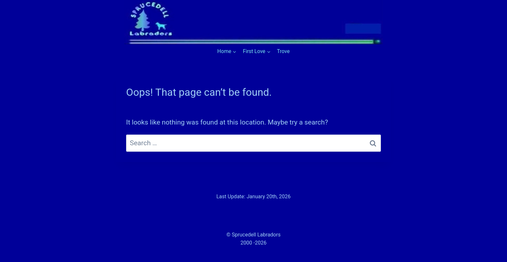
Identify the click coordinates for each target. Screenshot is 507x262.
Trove (283, 51)
